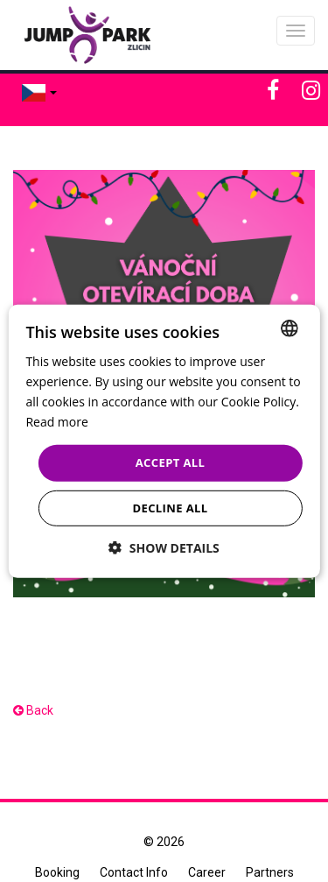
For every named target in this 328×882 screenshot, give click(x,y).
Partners (270, 872)
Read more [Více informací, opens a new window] (56, 421)
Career (207, 872)
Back (33, 710)
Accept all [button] (171, 462)
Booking (57, 872)
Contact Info (134, 872)
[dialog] (163, 440)
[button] (164, 548)
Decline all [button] (169, 508)
